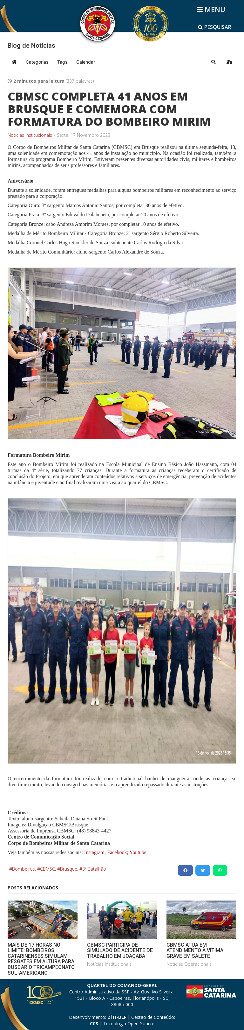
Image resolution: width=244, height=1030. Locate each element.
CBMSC (47, 869)
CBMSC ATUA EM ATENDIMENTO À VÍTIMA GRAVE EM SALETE (194, 950)
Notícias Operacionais (189, 964)
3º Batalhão (94, 869)
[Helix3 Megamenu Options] (212, 9)
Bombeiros (23, 869)
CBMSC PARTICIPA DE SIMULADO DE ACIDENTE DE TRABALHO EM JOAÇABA (120, 950)
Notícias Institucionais (30, 135)
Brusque (68, 869)
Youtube (137, 852)
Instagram (94, 852)
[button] (213, 62)
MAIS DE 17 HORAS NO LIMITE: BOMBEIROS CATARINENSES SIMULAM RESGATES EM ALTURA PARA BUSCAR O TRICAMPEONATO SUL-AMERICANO (41, 959)
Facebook (117, 852)
